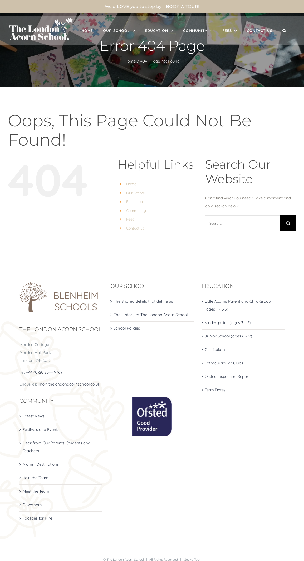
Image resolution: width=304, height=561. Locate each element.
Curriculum (215, 349)
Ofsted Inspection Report (227, 376)
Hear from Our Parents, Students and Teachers (56, 446)
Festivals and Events (41, 429)
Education (134, 201)
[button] (284, 30)
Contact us (135, 228)
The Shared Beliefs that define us (143, 301)
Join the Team (35, 477)
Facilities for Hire (37, 518)
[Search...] (242, 223)
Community (136, 210)
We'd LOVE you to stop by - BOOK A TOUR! (152, 6)
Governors (32, 504)
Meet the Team (36, 491)
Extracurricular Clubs (224, 362)
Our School (135, 193)
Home (131, 184)
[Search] (288, 223)
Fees (130, 219)
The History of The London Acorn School (151, 314)
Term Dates (215, 389)
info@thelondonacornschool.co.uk (69, 384)
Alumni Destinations (41, 464)
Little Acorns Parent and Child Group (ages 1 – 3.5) (238, 305)
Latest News (34, 416)
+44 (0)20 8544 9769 (44, 372)
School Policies (127, 328)
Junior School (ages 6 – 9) (228, 336)
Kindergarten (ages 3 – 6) (228, 322)
